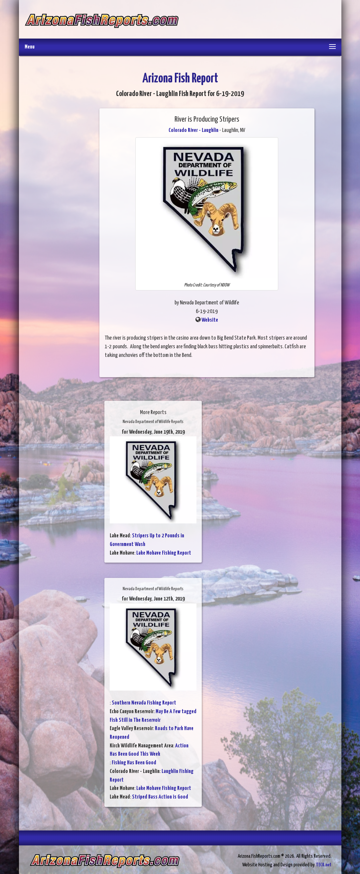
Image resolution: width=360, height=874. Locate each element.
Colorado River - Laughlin (193, 130)
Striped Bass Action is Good (160, 797)
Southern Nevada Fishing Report (144, 703)
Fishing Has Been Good (134, 763)
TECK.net (323, 864)
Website (209, 320)
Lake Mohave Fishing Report (163, 553)
